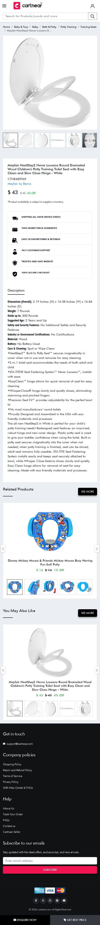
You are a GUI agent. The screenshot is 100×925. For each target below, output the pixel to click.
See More (87, 491)
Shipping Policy (12, 764)
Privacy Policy (10, 782)
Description (16, 290)
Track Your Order (13, 814)
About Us (8, 808)
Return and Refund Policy (17, 770)
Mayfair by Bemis (19, 184)
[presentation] (3, 548)
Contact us (9, 826)
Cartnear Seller (11, 832)
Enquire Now (25, 919)
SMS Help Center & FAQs (18, 787)
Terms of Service (12, 776)
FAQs (6, 820)
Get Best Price (75, 919)
